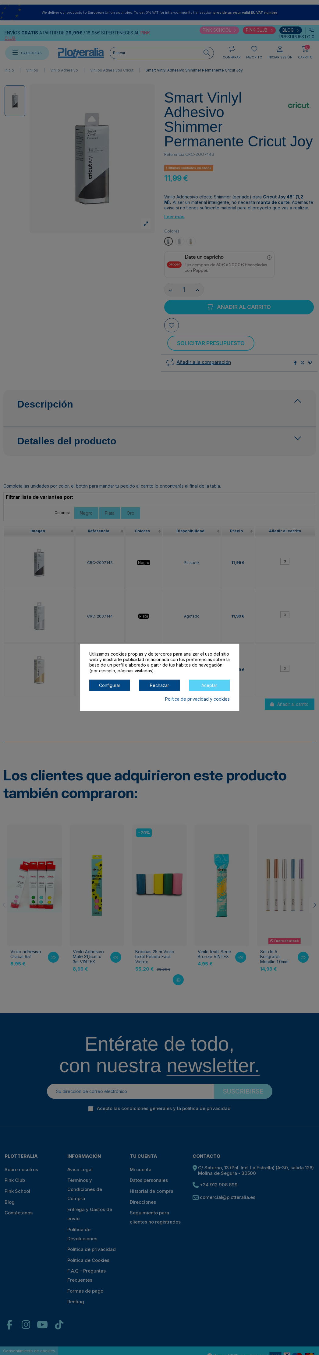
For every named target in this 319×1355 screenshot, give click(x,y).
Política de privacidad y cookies (197, 699)
